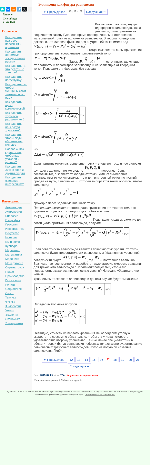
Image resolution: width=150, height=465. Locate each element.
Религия (10, 284)
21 (137, 359)
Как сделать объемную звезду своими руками (15, 56)
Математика (13, 254)
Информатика (14, 228)
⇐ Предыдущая (54, 11)
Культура (11, 246)
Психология (13, 280)
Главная (8, 14)
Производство (15, 276)
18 (115, 359)
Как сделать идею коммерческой (15, 105)
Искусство (12, 233)
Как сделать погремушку (13, 78)
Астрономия (13, 211)
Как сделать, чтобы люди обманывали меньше (14, 139)
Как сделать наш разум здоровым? (13, 127)
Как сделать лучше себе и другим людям (15, 170)
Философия (13, 306)
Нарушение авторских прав (82, 375)
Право (9, 271)
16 (101, 359)
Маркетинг (12, 250)
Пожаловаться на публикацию (100, 394)
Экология (11, 314)
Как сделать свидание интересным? (14, 181)
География (12, 220)
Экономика (12, 319)
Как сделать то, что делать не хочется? (15, 69)
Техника (10, 297)
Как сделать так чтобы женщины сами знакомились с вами (16, 91)
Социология (13, 288)
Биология (11, 215)
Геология (11, 224)
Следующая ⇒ (96, 11)
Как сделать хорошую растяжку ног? (15, 116)
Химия (9, 310)
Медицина (12, 258)
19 (122, 359)
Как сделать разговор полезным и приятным (13, 42)
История (11, 237)
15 (94, 359)
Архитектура (13, 207)
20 (130, 359)
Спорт (9, 293)
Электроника (14, 323)
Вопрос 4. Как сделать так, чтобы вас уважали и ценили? (14, 155)
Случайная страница (10, 20)
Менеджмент (14, 263)
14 (86, 359)
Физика (10, 301)
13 (78, 359)
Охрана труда (14, 267)
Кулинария (12, 241)
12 (71, 359)
